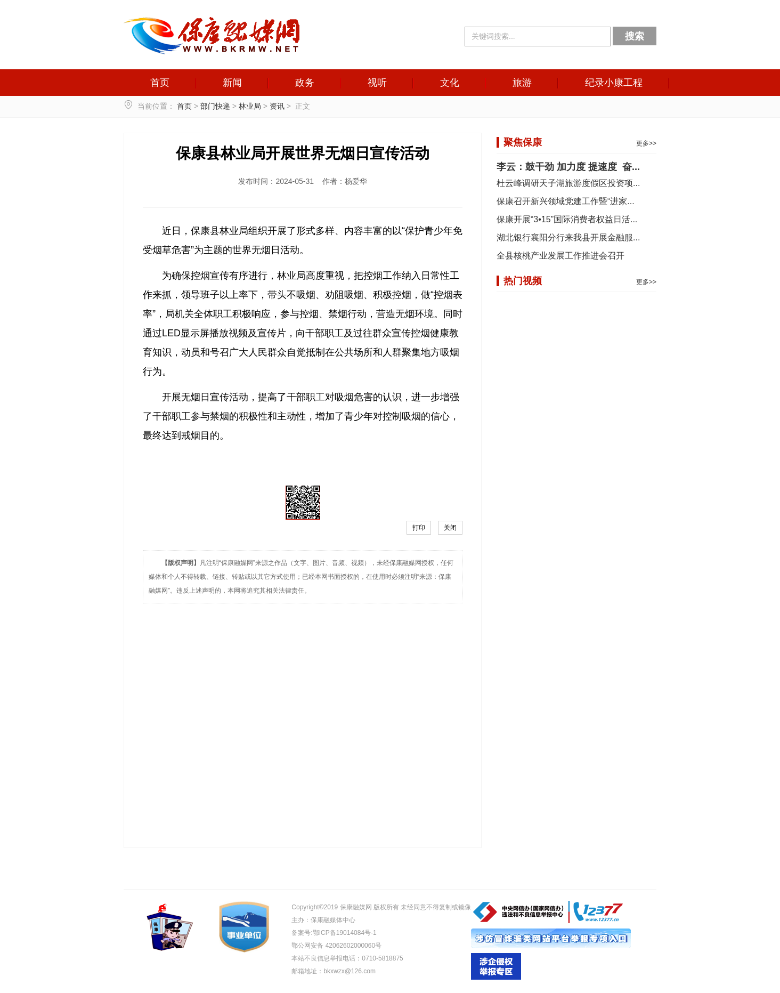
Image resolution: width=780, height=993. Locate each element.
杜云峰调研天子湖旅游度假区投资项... (568, 183)
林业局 (250, 106)
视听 (377, 82)
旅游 (522, 82)
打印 (418, 527)
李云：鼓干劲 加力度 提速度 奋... (568, 167)
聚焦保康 (522, 142)
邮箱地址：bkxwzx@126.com (333, 971)
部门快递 (215, 106)
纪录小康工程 (614, 82)
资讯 (277, 106)
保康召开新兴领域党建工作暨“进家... (566, 201)
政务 (304, 82)
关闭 (450, 527)
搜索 (634, 36)
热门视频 (522, 281)
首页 (159, 82)
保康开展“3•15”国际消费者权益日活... (567, 219)
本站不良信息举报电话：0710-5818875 (347, 958)
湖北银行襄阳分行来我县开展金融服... (568, 237)
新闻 (232, 82)
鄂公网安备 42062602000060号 (336, 945)
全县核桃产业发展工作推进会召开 (560, 255)
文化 (449, 82)
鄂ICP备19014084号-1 (345, 933)
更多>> (646, 143)
